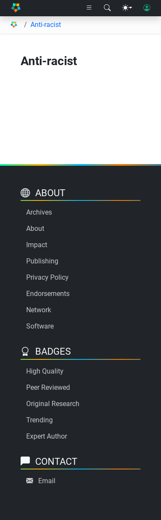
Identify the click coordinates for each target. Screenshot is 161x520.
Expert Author (46, 436)
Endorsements (48, 294)
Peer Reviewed (48, 387)
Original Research (52, 404)
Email (46, 481)
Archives (39, 212)
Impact (36, 245)
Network (38, 310)
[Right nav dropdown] (89, 8)
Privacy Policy (47, 277)
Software (40, 326)
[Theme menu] (127, 8)
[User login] (147, 8)
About (35, 228)
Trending (39, 420)
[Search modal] (107, 8)
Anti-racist (45, 25)
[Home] (15, 8)
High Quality (45, 371)
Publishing (42, 261)
